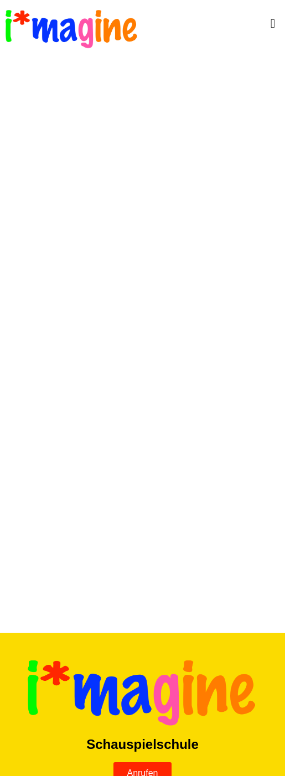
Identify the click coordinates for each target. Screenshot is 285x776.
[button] (221, 23)
